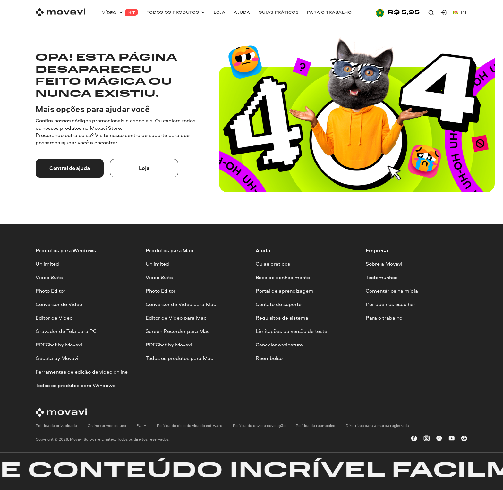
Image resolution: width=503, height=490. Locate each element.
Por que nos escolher (390, 304)
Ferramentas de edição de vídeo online (82, 371)
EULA (141, 425)
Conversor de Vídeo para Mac (181, 304)
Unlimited (47, 263)
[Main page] (60, 12)
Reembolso (269, 358)
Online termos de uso (107, 425)
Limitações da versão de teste (291, 331)
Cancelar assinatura (279, 344)
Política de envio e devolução (259, 425)
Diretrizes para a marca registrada (377, 425)
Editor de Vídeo (54, 317)
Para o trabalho (384, 317)
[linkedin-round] (439, 439)
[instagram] (426, 439)
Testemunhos (381, 277)
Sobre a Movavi (384, 263)
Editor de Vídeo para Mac (176, 317)
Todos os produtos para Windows (75, 385)
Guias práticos (273, 263)
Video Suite (49, 277)
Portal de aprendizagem (284, 290)
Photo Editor (50, 290)
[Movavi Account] (443, 12)
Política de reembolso (315, 425)
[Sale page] (398, 12)
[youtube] (451, 439)
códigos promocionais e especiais (112, 120)
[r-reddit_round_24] (464, 439)
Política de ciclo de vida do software (189, 425)
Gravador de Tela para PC (66, 331)
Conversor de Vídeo (59, 304)
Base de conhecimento (283, 277)
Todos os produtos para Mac (179, 358)
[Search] (431, 12)
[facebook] (414, 439)
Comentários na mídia (392, 290)
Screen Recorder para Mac (178, 331)
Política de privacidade (56, 425)
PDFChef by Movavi (59, 344)
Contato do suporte (279, 304)
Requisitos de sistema (282, 317)
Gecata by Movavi (57, 358)
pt (460, 12)
